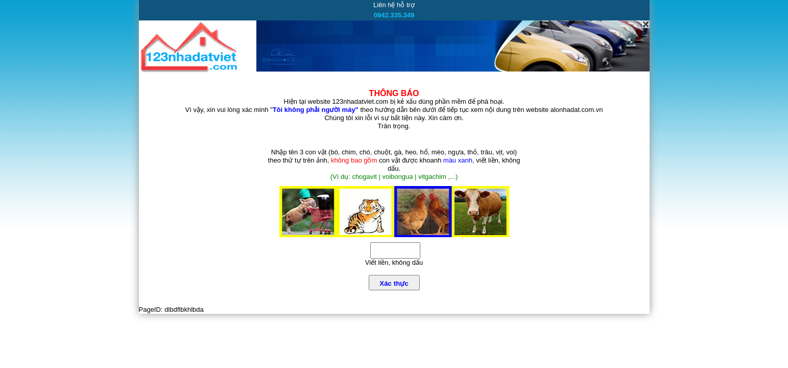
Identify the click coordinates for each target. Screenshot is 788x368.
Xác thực (393, 283)
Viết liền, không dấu (394, 262)
